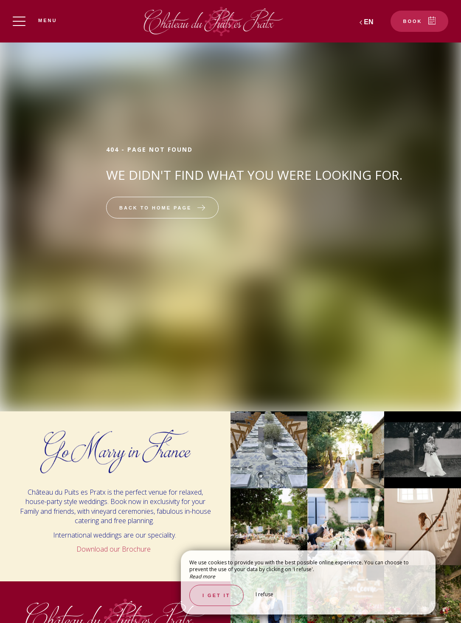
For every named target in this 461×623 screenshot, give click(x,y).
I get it (216, 595)
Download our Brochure (114, 549)
